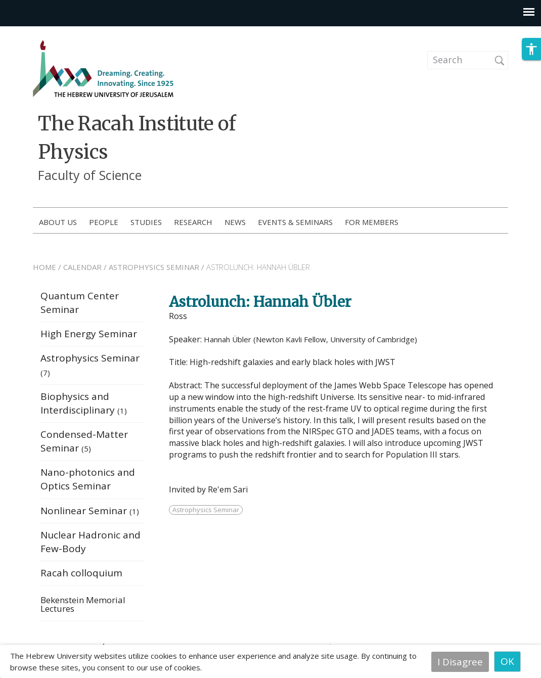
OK (507, 661)
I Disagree (460, 661)
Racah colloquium (81, 575)
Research (193, 222)
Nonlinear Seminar (89, 513)
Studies (146, 222)
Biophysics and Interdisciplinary (83, 405)
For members (371, 222)
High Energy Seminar (88, 336)
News (235, 222)
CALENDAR (82, 269)
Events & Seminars (295, 222)
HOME (44, 269)
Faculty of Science (90, 175)
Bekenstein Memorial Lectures (82, 607)
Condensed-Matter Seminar (84, 443)
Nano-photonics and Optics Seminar (87, 481)
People (103, 222)
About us (58, 222)
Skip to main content (48, 32)
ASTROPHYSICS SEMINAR (154, 269)
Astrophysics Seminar (205, 512)
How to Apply (469, 222)
